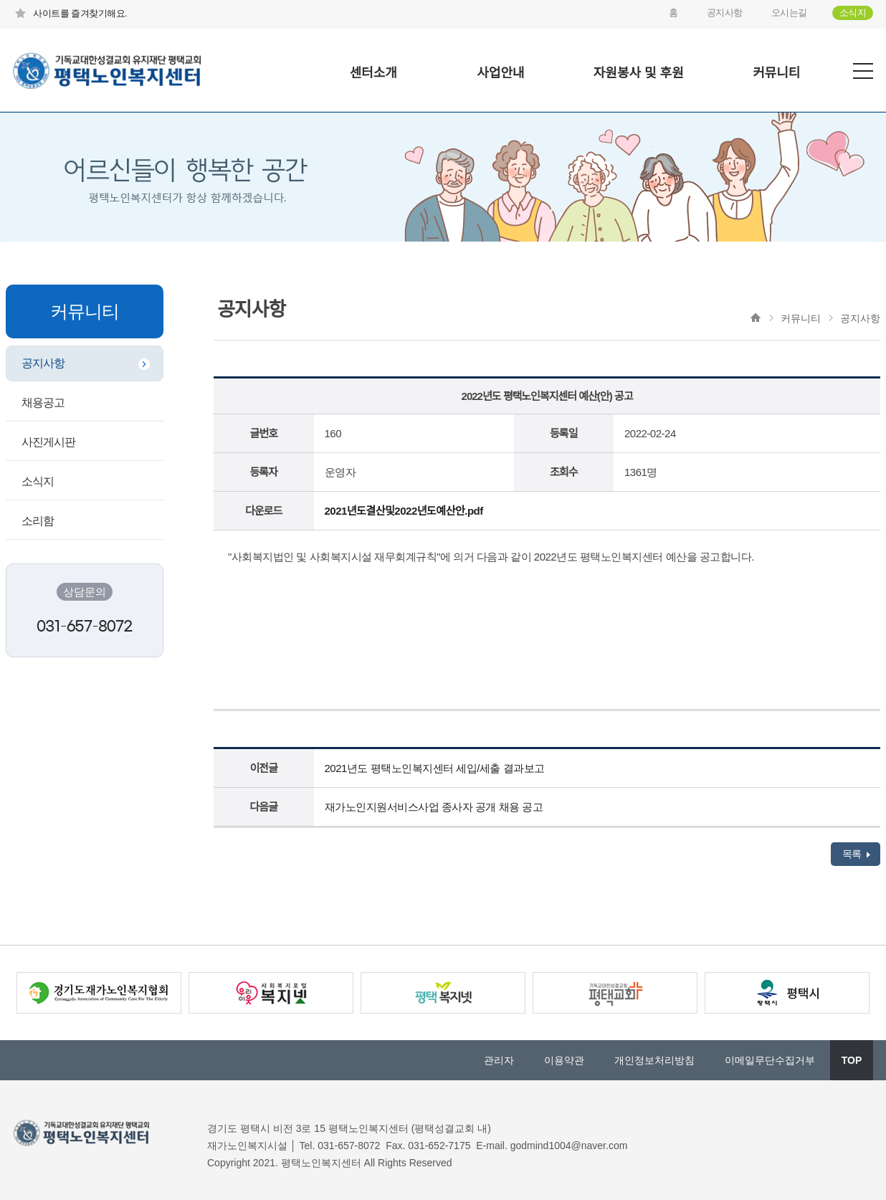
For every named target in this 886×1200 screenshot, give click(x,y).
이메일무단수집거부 (770, 1060)
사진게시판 (48, 442)
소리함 (38, 521)
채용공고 (43, 402)
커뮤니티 (776, 73)
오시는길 (789, 12)
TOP (852, 1060)
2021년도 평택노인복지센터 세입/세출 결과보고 (435, 768)
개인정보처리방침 (654, 1060)
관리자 (499, 1060)
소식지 (853, 12)
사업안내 (500, 73)
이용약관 (564, 1060)
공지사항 (725, 12)
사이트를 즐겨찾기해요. (70, 13)
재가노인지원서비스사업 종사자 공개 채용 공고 (434, 807)
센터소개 (373, 73)
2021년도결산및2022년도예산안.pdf (404, 511)
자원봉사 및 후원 (639, 73)
